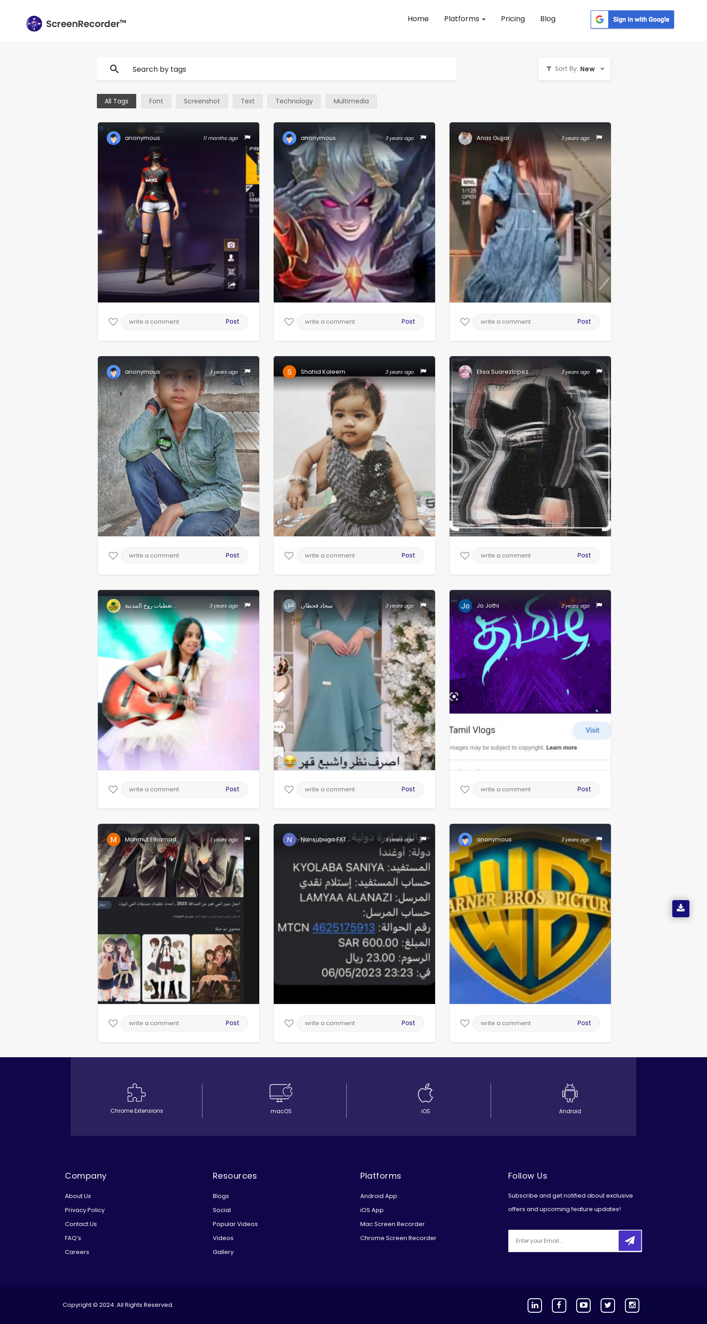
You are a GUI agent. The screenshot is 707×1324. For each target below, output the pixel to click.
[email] (568, 1241)
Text (248, 101)
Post (232, 321)
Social (222, 1210)
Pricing (513, 19)
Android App (378, 1196)
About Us (78, 1196)
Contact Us (81, 1224)
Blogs (221, 1196)
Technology (294, 101)
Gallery (223, 1252)
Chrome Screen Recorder (398, 1238)
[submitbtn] (630, 1241)
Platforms (465, 19)
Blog (548, 19)
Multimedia (351, 101)
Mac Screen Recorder (392, 1224)
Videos (223, 1238)
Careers (77, 1252)
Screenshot (202, 101)
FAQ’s (73, 1238)
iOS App (372, 1210)
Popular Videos (235, 1224)
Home (418, 19)
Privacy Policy (85, 1210)
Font (156, 101)
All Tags (117, 101)
